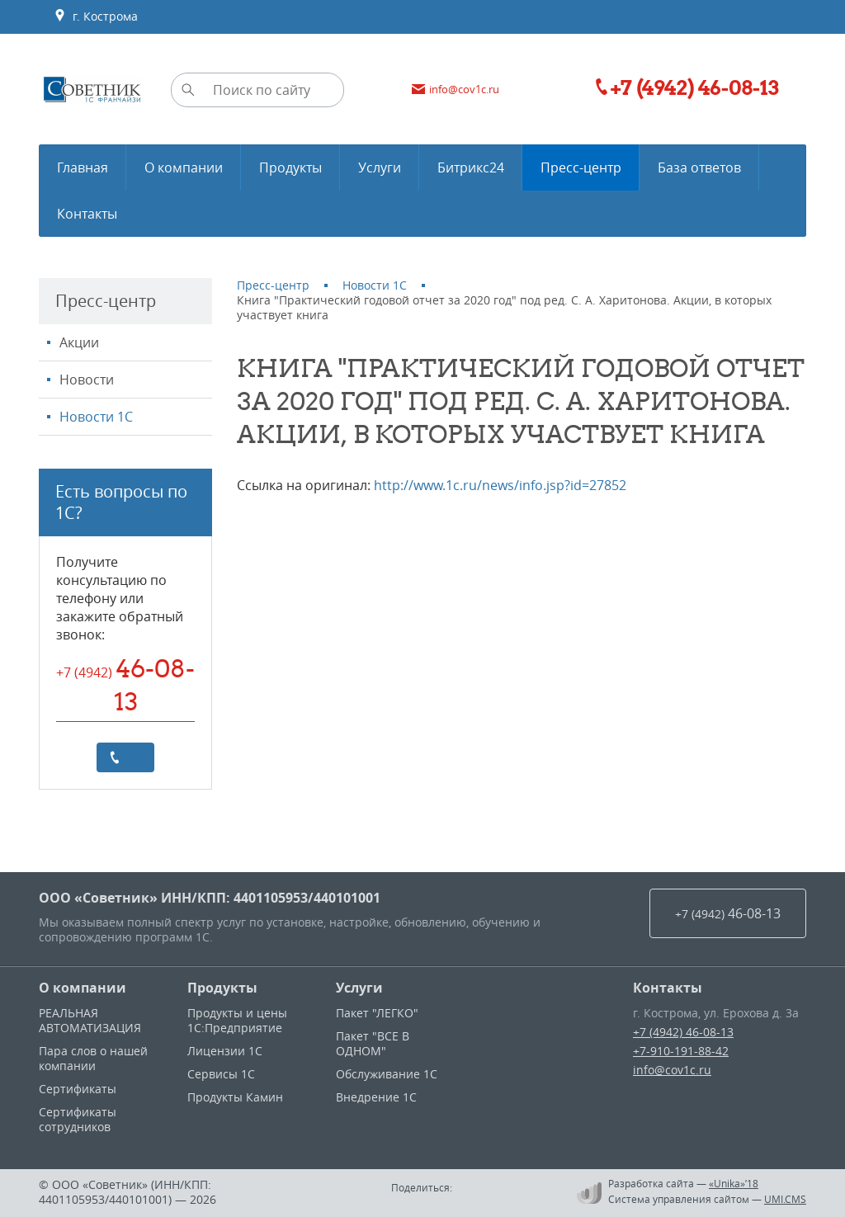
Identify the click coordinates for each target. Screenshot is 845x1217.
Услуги (359, 988)
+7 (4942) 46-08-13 (683, 1032)
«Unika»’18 (733, 1183)
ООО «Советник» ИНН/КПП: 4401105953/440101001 (209, 898)
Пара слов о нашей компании (93, 1058)
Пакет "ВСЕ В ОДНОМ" (372, 1043)
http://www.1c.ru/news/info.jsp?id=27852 (500, 485)
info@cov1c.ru (672, 1070)
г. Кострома (96, 16)
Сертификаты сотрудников (77, 1119)
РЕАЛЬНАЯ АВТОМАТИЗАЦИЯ (90, 1020)
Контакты (667, 988)
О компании (82, 988)
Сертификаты (77, 1089)
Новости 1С (96, 417)
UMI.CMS (785, 1198)
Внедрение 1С (376, 1097)
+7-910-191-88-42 (681, 1051)
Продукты (222, 988)
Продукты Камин (235, 1097)
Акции (79, 342)
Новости (86, 379)
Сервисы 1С (221, 1074)
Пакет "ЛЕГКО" (377, 1013)
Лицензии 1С (224, 1051)
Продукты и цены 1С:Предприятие (237, 1020)
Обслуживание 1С (386, 1074)
